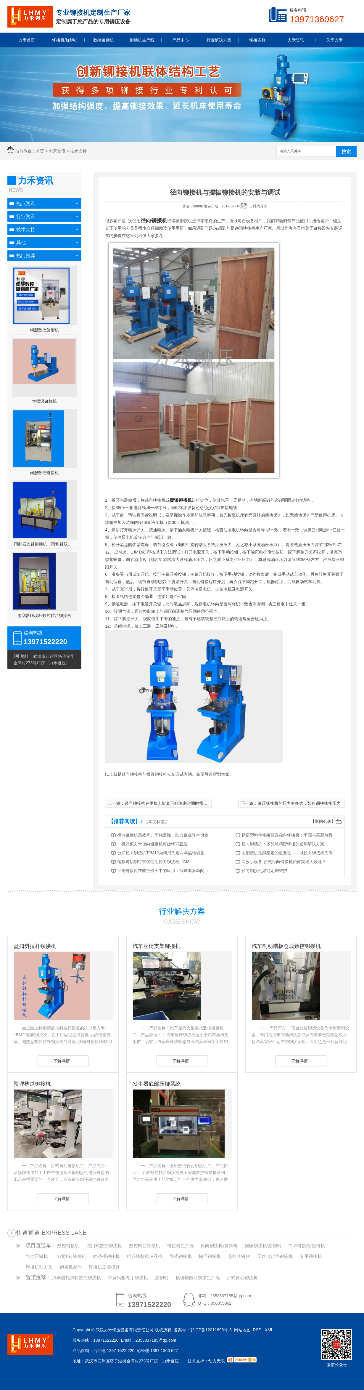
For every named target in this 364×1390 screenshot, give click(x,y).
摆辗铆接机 (181, 500)
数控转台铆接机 (144, 1245)
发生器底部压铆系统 (157, 1084)
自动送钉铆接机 (70, 1256)
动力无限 (216, 1361)
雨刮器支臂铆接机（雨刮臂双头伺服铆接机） (44, 544)
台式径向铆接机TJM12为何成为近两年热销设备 (160, 852)
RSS (257, 1329)
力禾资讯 (57, 151)
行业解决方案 (182, 911)
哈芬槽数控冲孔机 (144, 1256)
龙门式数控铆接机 (104, 1245)
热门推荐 (25, 255)
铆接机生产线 (180, 1245)
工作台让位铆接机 (275, 1256)
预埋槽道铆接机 (32, 1084)
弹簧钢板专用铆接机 (128, 1277)
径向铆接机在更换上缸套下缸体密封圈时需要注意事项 (174, 803)
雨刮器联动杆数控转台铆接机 (44, 615)
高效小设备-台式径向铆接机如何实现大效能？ (283, 861)
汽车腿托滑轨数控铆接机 (76, 1277)
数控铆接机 (68, 1245)
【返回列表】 (323, 821)
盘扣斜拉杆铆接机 (35, 946)
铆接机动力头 (39, 1266)
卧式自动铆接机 (242, 1277)
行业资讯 (25, 216)
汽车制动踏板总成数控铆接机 (286, 946)
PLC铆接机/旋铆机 (307, 1245)
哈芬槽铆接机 (106, 1256)
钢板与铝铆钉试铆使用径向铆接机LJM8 (153, 861)
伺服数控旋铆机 (44, 329)
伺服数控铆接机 (44, 472)
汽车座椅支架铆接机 (157, 946)
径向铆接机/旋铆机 (219, 1245)
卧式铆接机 (181, 1256)
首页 (40, 151)
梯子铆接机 (210, 1256)
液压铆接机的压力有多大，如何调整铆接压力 (299, 803)
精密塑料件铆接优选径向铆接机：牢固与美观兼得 (287, 835)
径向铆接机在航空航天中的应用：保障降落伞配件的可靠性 (164, 870)
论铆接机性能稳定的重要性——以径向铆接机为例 (287, 852)
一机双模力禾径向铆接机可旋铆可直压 (152, 844)
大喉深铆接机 (44, 401)
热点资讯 (25, 203)
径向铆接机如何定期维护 (264, 870)
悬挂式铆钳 (239, 1256)
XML (269, 1329)
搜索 (346, 151)
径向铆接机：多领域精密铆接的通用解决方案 (282, 844)
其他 (21, 242)
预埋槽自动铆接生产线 (197, 1277)
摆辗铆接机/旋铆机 (263, 1245)
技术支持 (78, 151)
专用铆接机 (311, 1256)
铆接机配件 (70, 1266)
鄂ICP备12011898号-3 (211, 1329)
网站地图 (242, 1329)
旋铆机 (161, 1277)
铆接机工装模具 (104, 1266)
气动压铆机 (37, 1256)
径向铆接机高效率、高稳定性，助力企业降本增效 (162, 835)
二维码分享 (258, 206)
